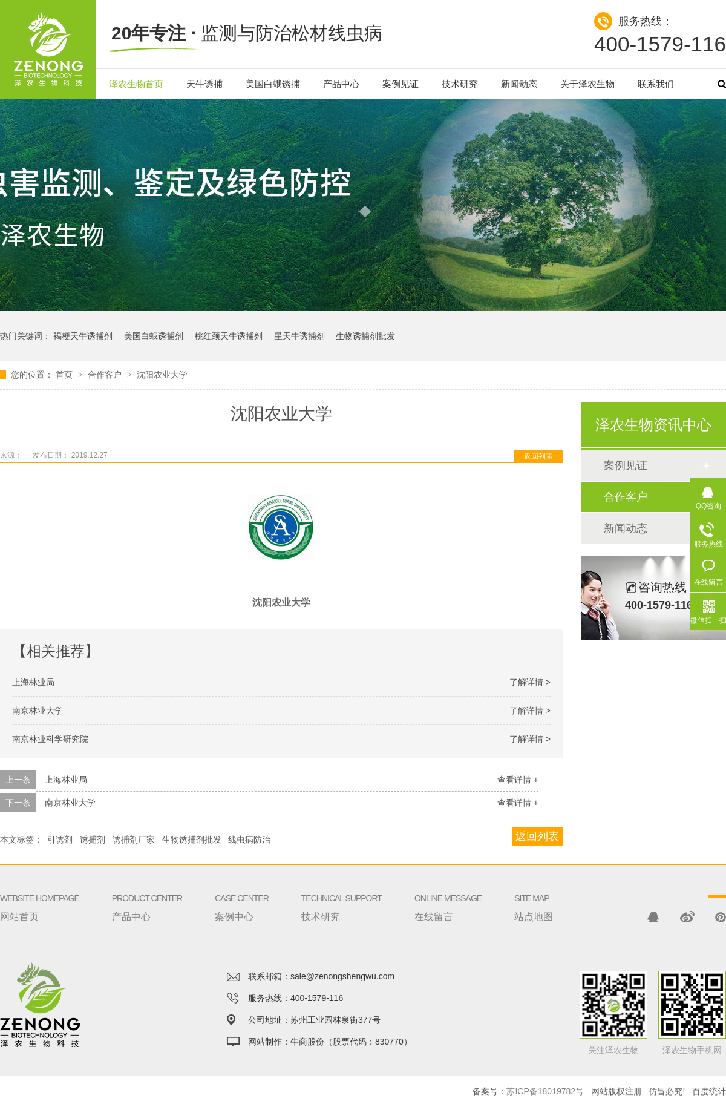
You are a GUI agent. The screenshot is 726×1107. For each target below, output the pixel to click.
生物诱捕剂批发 (365, 336)
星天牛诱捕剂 (299, 336)
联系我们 (656, 84)
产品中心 (341, 84)
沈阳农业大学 (162, 374)
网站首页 (39, 893)
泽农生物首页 (136, 84)
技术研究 (460, 84)
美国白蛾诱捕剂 (153, 336)
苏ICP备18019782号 (545, 1091)
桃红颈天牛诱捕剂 (229, 336)
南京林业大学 (37, 710)
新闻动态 (519, 84)
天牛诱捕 (204, 84)
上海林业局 (33, 682)
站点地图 (533, 893)
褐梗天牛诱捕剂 (83, 336)
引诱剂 (60, 839)
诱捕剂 (92, 839)
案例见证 (400, 84)
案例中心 (242, 893)
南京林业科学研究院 (50, 739)
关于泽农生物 (587, 84)
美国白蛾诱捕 (273, 84)
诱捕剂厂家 (134, 839)
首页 (65, 374)
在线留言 (448, 893)
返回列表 (538, 456)
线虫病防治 (249, 839)
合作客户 (106, 374)
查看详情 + (517, 779)
